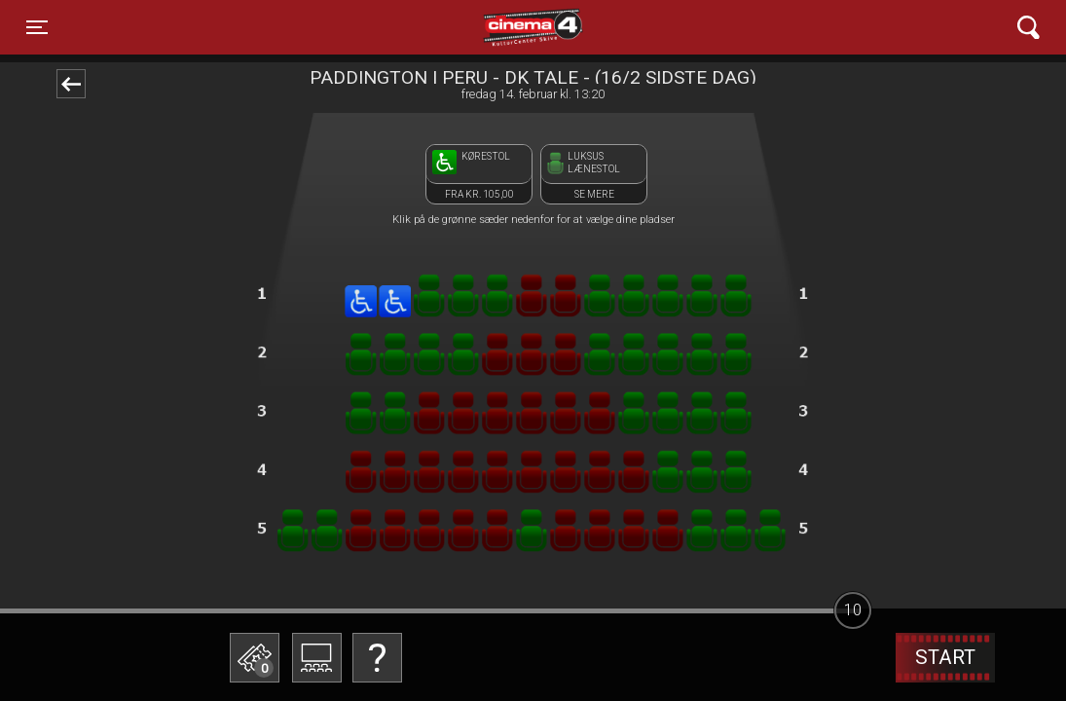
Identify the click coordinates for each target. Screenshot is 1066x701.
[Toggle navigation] (37, 27)
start (945, 657)
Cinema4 (497, 27)
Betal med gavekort (402, 560)
